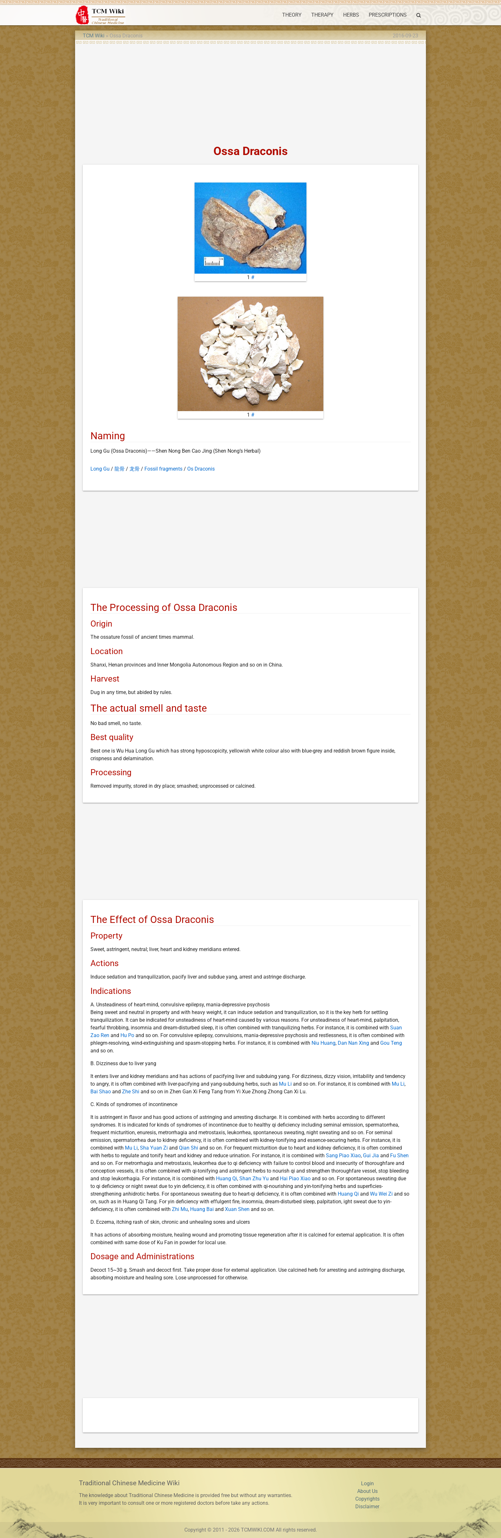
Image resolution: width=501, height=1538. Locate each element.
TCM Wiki (93, 36)
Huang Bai (202, 1209)
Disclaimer (367, 1506)
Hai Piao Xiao (295, 1178)
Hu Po (127, 1035)
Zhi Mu (180, 1209)
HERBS (351, 15)
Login (367, 1483)
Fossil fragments (163, 469)
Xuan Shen (237, 1209)
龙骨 (134, 469)
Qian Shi (188, 1148)
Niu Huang (323, 1043)
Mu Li (285, 1084)
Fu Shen (399, 1155)
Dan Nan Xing (353, 1043)
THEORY (292, 15)
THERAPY (322, 15)
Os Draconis (201, 469)
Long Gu (100, 469)
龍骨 (119, 469)
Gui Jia (371, 1155)
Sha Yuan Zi (154, 1148)
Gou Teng (391, 1043)
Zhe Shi (130, 1092)
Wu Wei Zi (381, 1194)
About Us (367, 1491)
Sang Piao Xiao (343, 1155)
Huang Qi (226, 1178)
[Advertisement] (250, 92)
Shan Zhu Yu (254, 1178)
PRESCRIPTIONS (388, 15)
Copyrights (367, 1499)
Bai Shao (100, 1092)
